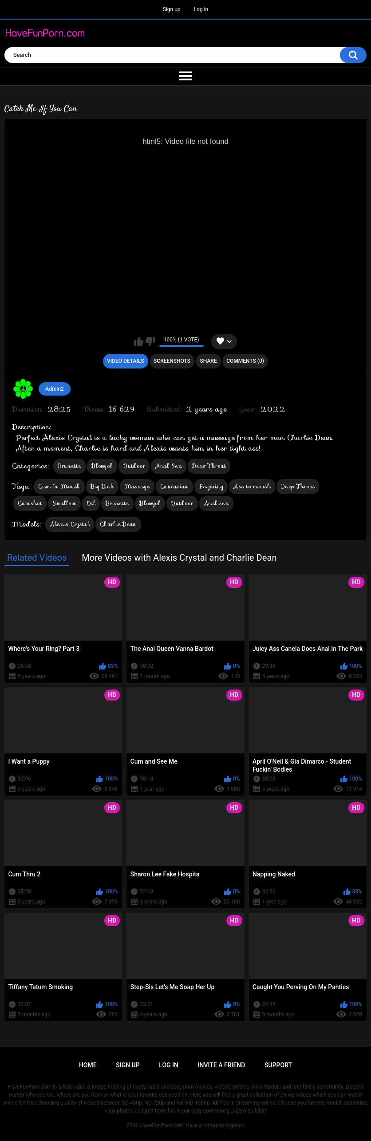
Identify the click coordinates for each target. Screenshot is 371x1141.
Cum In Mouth (59, 486)
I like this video (138, 341)
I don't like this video (150, 341)
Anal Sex (168, 466)
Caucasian (174, 486)
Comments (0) (245, 361)
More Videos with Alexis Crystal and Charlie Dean (179, 557)
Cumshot (30, 503)
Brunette (69, 466)
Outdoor (134, 466)
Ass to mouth (252, 486)
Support (278, 1065)
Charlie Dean (118, 524)
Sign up (172, 9)
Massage (137, 486)
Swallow (64, 503)
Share (208, 361)
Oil (91, 503)
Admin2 (54, 389)
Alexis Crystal (70, 524)
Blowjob (102, 466)
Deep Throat (209, 466)
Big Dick (102, 486)
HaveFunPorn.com (162, 1125)
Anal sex (216, 503)
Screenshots (172, 361)
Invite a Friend (221, 1065)
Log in (201, 9)
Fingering (211, 486)
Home (88, 1065)
